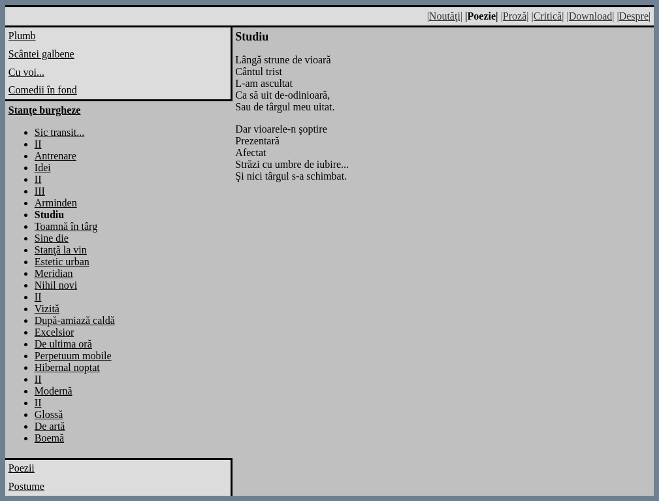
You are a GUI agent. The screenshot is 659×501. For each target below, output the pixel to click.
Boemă (49, 438)
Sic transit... (59, 132)
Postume (26, 486)
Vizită (47, 308)
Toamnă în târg (66, 226)
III (40, 191)
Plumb (22, 35)
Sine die (52, 238)
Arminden (56, 202)
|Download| (590, 16)
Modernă (53, 390)
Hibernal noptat (67, 367)
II (38, 144)
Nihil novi (56, 285)
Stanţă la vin (61, 249)
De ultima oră (63, 343)
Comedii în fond (42, 89)
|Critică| (547, 16)
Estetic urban (62, 261)
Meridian (54, 273)
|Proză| (515, 16)
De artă (50, 426)
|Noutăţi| (444, 16)
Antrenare (55, 155)
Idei (43, 167)
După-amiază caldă (75, 320)
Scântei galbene (41, 53)
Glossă (49, 414)
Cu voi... (26, 72)
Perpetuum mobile (73, 355)
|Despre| (634, 16)
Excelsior (54, 332)
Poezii (21, 468)
